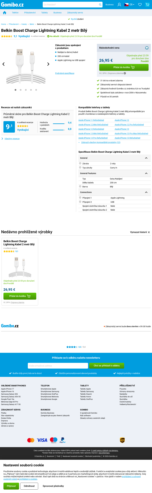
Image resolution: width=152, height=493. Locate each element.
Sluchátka (123, 399)
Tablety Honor (85, 397)
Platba (3, 413)
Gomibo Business (47, 413)
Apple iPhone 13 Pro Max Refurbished (131, 133)
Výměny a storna (7, 423)
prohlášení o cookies (28, 479)
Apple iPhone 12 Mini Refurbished (93, 124)
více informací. (104, 453)
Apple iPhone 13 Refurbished (127, 138)
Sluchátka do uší (126, 397)
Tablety (44, 12)
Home (3, 24)
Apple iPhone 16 (7, 392)
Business (57, 12)
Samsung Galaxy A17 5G (11, 404)
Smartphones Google (49, 399)
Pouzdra (123, 389)
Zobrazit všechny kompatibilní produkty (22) (99, 142)
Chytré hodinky (125, 402)
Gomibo (84, 410)
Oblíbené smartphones (13, 385)
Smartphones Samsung (50, 392)
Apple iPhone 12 (122, 120)
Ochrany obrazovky (127, 392)
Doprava (4, 421)
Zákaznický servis (75, 12)
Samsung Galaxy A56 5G (11, 397)
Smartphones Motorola (50, 397)
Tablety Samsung (87, 392)
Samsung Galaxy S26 (9, 394)
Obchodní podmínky (93, 456)
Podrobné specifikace (64, 73)
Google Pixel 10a (7, 399)
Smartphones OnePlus (49, 394)
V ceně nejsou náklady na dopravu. (104, 451)
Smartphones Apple (48, 389)
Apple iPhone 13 (122, 129)
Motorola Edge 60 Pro (9, 402)
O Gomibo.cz (39, 456)
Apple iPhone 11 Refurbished (91, 120)
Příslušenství (30, 12)
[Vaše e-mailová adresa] (58, 366)
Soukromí (50, 456)
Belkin (32, 24)
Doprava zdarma (17, 302)
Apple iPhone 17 (7, 389)
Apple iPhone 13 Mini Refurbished (93, 133)
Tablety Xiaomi (86, 394)
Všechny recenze (10, 138)
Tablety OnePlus (86, 399)
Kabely (24, 24)
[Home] (4, 12)
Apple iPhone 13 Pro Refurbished (93, 138)
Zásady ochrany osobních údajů (92, 418)
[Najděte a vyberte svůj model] (73, 4)
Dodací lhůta (6, 418)
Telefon (15, 12)
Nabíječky (123, 394)
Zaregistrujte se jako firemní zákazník (55, 416)
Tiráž (58, 456)
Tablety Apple (85, 389)
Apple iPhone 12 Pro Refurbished (129, 124)
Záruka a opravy (7, 426)
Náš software (85, 416)
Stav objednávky (7, 416)
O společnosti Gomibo (88, 413)
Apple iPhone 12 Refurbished (91, 129)
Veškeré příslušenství (128, 404)
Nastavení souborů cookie (73, 456)
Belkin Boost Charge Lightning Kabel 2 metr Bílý (55, 24)
